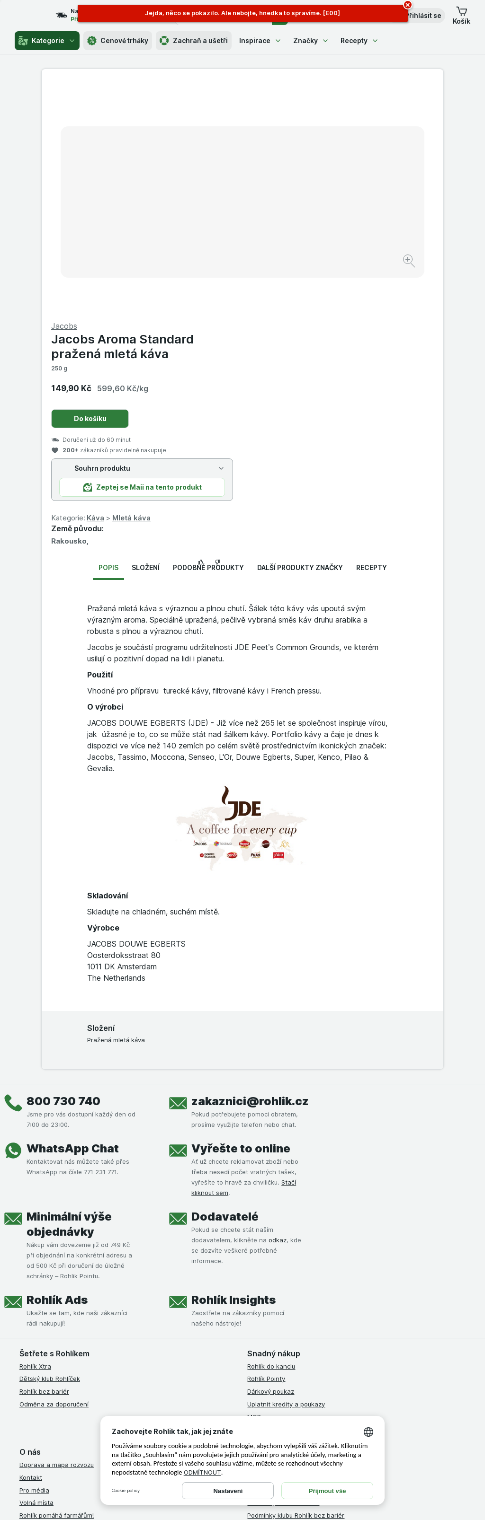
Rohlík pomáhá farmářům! (56, 1288)
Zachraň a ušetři (194, 40)
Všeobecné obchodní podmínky (294, 1237)
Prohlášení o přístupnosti (284, 1351)
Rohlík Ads (57, 1072)
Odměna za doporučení (54, 1176)
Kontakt (30, 1250)
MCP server (264, 1189)
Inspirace (260, 40)
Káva (296, 290)
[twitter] (321, 1386)
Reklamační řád (269, 1325)
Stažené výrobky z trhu (53, 1325)
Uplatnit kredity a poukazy (286, 1176)
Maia (254, 1201)
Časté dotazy (39, 1313)
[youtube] (298, 1386)
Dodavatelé (225, 988)
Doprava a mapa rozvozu (56, 1237)
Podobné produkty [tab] (208, 340)
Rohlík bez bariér (44, 1164)
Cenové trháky (117, 40)
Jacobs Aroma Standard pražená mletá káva (323, 118)
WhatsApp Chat (73, 920)
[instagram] (275, 1386)
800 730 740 (63, 873)
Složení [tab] (146, 340)
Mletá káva (332, 290)
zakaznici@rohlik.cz (250, 873)
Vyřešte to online (240, 920)
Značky (311, 40)
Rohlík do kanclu (271, 1138)
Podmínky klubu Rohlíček (283, 1275)
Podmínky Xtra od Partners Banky (297, 1262)
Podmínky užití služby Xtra (285, 1250)
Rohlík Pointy (266, 1151)
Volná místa (36, 1275)
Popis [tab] (108, 340)
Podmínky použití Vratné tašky (292, 1313)
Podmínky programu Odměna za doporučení (312, 1338)
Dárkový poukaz (270, 1164)
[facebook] (253, 1386)
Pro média (34, 1262)
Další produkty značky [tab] (300, 340)
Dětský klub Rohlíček (49, 1151)
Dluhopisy (33, 1300)
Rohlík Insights (233, 1072)
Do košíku (291, 191)
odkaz (278, 1012)
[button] (416, 15)
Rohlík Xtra (35, 1138)
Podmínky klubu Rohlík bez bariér (295, 1288)
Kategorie (47, 40)
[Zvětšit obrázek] (209, 232)
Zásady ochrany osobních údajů (294, 1300)
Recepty (360, 40)
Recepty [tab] (371, 340)
